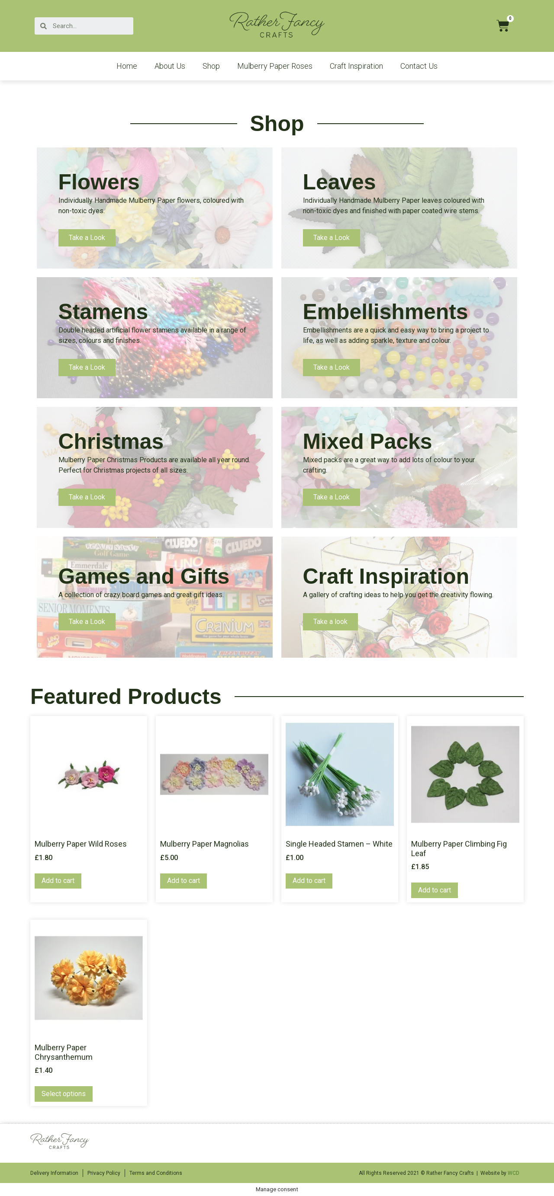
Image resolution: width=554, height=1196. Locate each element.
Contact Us (419, 65)
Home (126, 65)
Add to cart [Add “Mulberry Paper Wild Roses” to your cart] (58, 880)
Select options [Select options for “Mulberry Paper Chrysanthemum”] (64, 1094)
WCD (513, 1173)
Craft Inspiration (356, 65)
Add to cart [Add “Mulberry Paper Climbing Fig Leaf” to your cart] (434, 890)
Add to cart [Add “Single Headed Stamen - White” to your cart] (309, 880)
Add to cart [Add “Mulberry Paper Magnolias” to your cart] (183, 880)
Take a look (330, 621)
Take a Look (87, 237)
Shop (211, 65)
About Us (170, 65)
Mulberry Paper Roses (274, 65)
